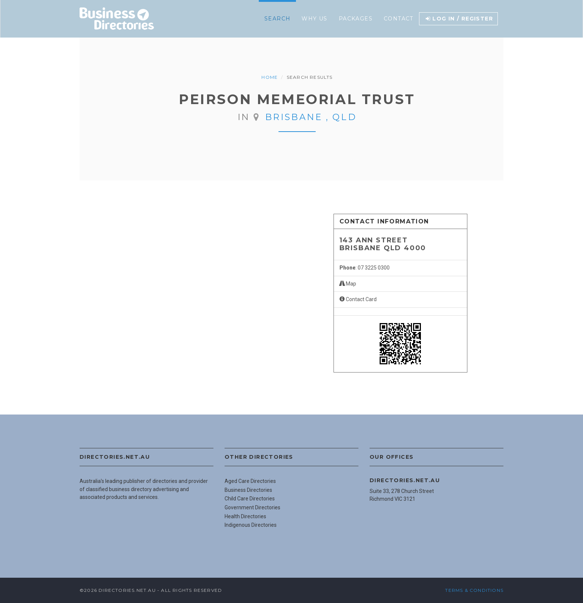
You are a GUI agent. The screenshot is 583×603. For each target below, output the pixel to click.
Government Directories (252, 507)
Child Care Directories (250, 499)
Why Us (314, 18)
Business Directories (248, 490)
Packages (356, 18)
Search (277, 18)
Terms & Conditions (474, 590)
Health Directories (245, 516)
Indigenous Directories (251, 525)
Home (269, 77)
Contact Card (358, 299)
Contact (398, 18)
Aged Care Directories (250, 481)
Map (347, 284)
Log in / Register (459, 18)
